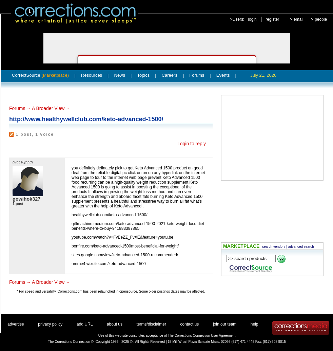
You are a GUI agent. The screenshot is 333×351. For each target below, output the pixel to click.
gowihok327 (26, 199)
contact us (189, 324)
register (272, 19)
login (252, 19)
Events (223, 75)
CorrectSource (40, 75)
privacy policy (50, 324)
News (119, 75)
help (254, 324)
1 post (18, 204)
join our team (224, 324)
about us (114, 324)
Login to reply (191, 143)
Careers (169, 75)
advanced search (301, 246)
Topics (143, 75)
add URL (85, 324)
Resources (91, 75)
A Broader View (48, 108)
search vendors (273, 246)
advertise (15, 324)
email (298, 19)
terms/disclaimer (151, 324)
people (321, 19)
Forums (196, 75)
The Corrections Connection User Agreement (202, 335)
